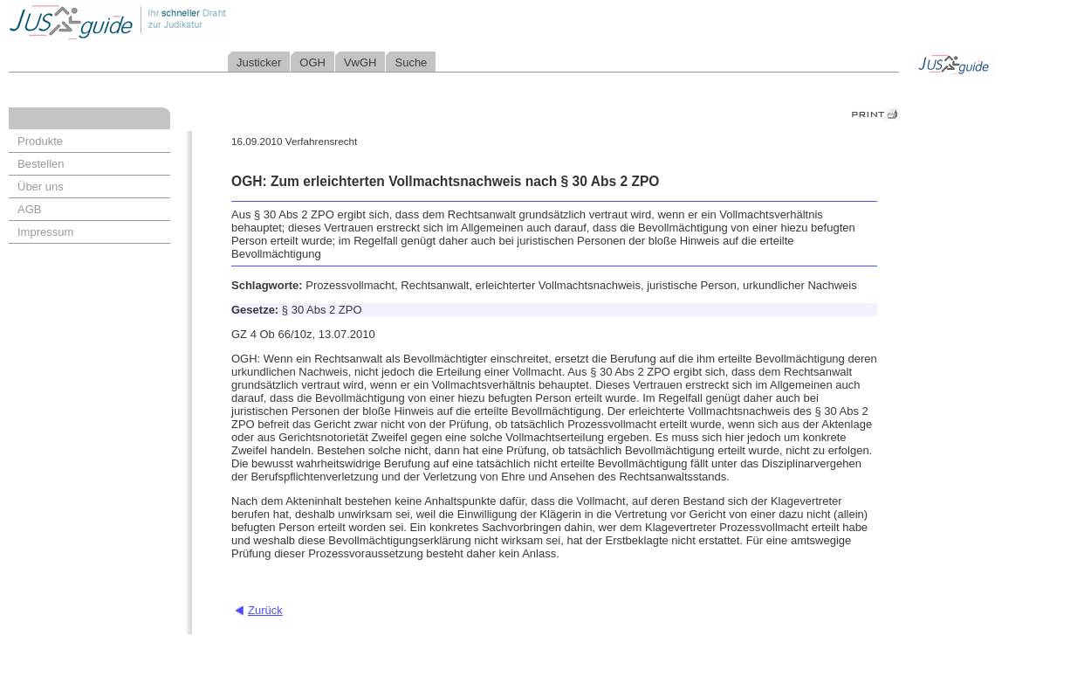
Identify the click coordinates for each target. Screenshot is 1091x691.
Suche (411, 62)
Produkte (40, 141)
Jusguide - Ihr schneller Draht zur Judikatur (175, 21)
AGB (29, 209)
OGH (312, 62)
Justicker (259, 62)
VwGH (360, 62)
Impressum (45, 231)
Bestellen (40, 163)
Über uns (40, 186)
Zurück (265, 610)
